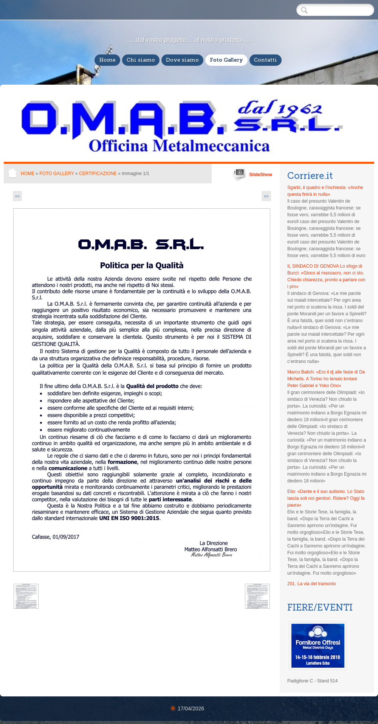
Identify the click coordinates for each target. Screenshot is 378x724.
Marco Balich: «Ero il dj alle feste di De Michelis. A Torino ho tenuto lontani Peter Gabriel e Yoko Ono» (326, 378)
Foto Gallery (226, 60)
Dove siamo (182, 60)
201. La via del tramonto (311, 583)
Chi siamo (141, 60)
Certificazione (98, 173)
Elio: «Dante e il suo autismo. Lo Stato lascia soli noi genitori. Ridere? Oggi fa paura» (326, 498)
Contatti (265, 60)
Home (107, 60)
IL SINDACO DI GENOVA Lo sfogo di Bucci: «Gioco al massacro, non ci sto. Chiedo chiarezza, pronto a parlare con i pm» (326, 276)
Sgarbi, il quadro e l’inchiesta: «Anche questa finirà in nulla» (325, 191)
